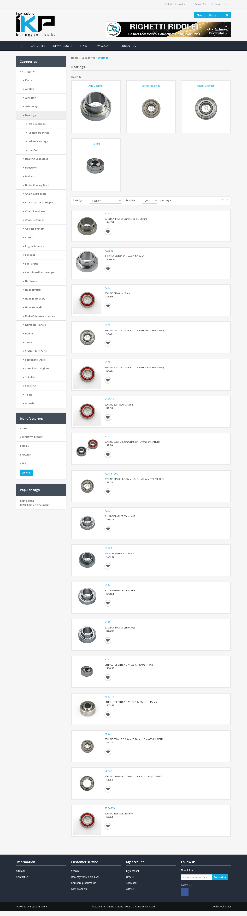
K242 (107, 513)
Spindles (30, 377)
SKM (24, 428)
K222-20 (109, 400)
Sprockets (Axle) (35, 359)
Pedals (29, 333)
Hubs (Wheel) (33, 307)
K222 (107, 363)
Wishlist (130, 893)
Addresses (132, 887)
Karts (28, 80)
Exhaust (30, 255)
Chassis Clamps (34, 220)
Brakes (29, 176)
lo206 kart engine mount (35, 505)
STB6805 (110, 812)
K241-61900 (111, 475)
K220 (107, 288)
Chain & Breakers (35, 193)
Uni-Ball (33, 150)
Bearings (30, 115)
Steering (30, 386)
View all (26, 472)
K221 (107, 326)
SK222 (108, 775)
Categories (29, 71)
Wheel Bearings (38, 141)
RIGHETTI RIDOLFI (32, 437)
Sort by (77, 200)
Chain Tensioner (35, 211)
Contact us (128, 45)
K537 (107, 663)
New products (63, 45)
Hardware (31, 281)
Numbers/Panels (35, 324)
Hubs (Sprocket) (35, 298)
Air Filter (30, 97)
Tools (28, 394)
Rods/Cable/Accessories (40, 316)
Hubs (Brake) (33, 289)
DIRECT (26, 445)
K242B (108, 550)
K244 (107, 588)
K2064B (109, 251)
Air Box (29, 89)
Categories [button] (38, 45)
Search (84, 45)
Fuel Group (31, 263)
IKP (24, 463)
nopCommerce (38, 911)
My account (105, 45)
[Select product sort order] (105, 201)
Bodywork (31, 167)
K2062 (108, 213)
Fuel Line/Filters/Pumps (39, 272)
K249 (107, 625)
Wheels (29, 403)
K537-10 (109, 700)
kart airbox (27, 500)
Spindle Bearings (39, 132)
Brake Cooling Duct (37, 185)
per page (165, 200)
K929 (107, 738)
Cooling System (34, 228)
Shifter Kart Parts (36, 351)
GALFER (26, 454)
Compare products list (83, 887)
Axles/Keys (32, 106)
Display (130, 200)
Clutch (29, 237)
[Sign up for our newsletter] (196, 882)
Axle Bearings (37, 124)
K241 (107, 438)
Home (74, 57)
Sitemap (20, 875)
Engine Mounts (34, 246)
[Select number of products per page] (149, 201)
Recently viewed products (85, 881)
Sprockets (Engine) (37, 368)
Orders (130, 881)
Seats (28, 342)
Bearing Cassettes (36, 158)
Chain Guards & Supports (40, 202)
